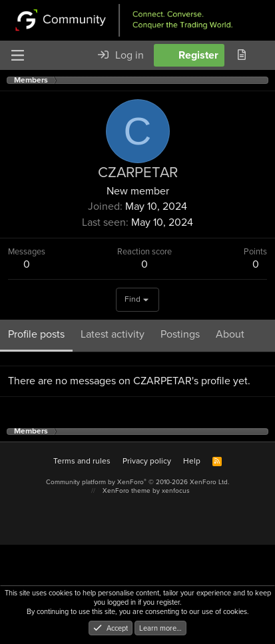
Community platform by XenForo (137, 482)
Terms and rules (82, 461)
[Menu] (17, 55)
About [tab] (230, 334)
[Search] (264, 55)
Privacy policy (147, 461)
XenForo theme (126, 490)
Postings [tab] (180, 334)
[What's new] (241, 55)
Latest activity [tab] (112, 334)
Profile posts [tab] (36, 334)
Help (191, 461)
